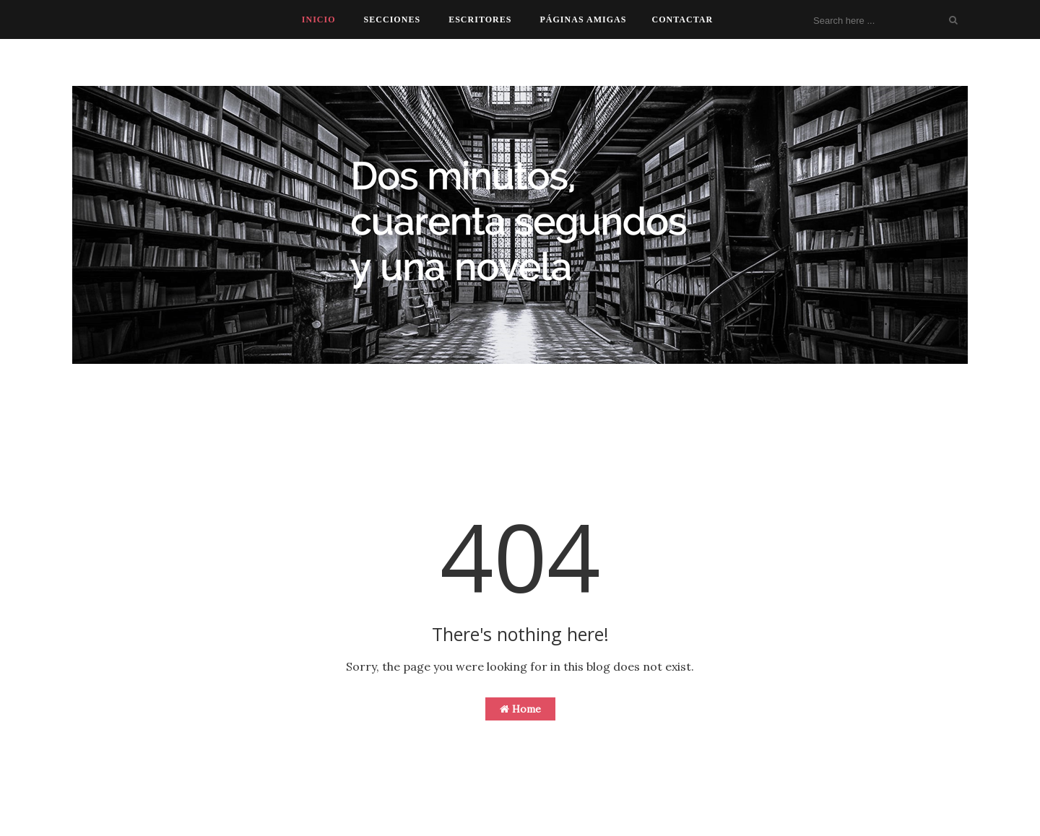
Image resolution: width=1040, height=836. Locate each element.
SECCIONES (392, 19)
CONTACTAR (682, 19)
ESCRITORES (479, 19)
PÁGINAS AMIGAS (583, 19)
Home (520, 708)
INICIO (319, 19)
